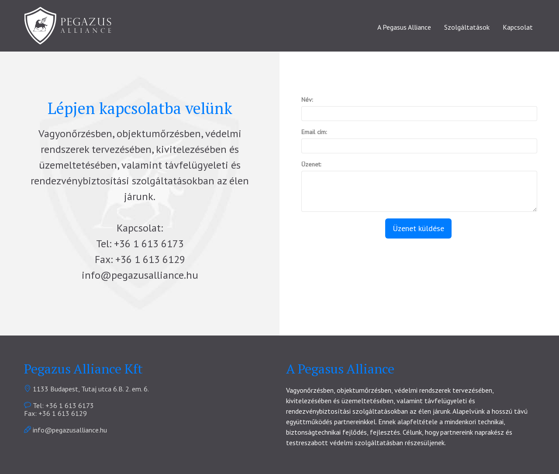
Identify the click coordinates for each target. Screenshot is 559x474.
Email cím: (314, 132)
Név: (307, 100)
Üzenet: (311, 164)
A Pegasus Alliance (404, 27)
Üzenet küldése (418, 228)
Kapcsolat (518, 27)
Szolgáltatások (467, 27)
